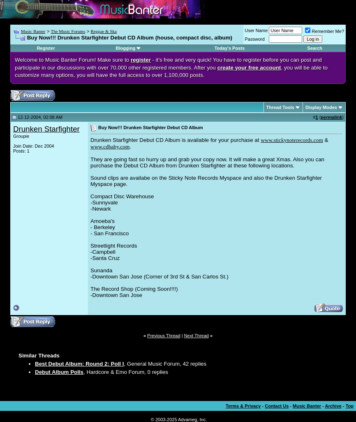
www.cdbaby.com (109, 147)
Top (350, 405)
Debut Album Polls (59, 372)
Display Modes (321, 107)
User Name (256, 30)
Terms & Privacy (243, 405)
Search (314, 48)
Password (255, 39)
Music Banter (33, 31)
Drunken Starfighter (46, 129)
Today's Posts (230, 48)
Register (46, 48)
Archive (333, 405)
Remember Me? (324, 31)
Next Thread (196, 335)
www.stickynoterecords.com (292, 140)
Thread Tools (280, 107)
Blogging (125, 48)
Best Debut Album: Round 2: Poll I (79, 364)
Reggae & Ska (103, 31)
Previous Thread (163, 335)
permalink (331, 117)
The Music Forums (68, 31)
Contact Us (277, 405)
